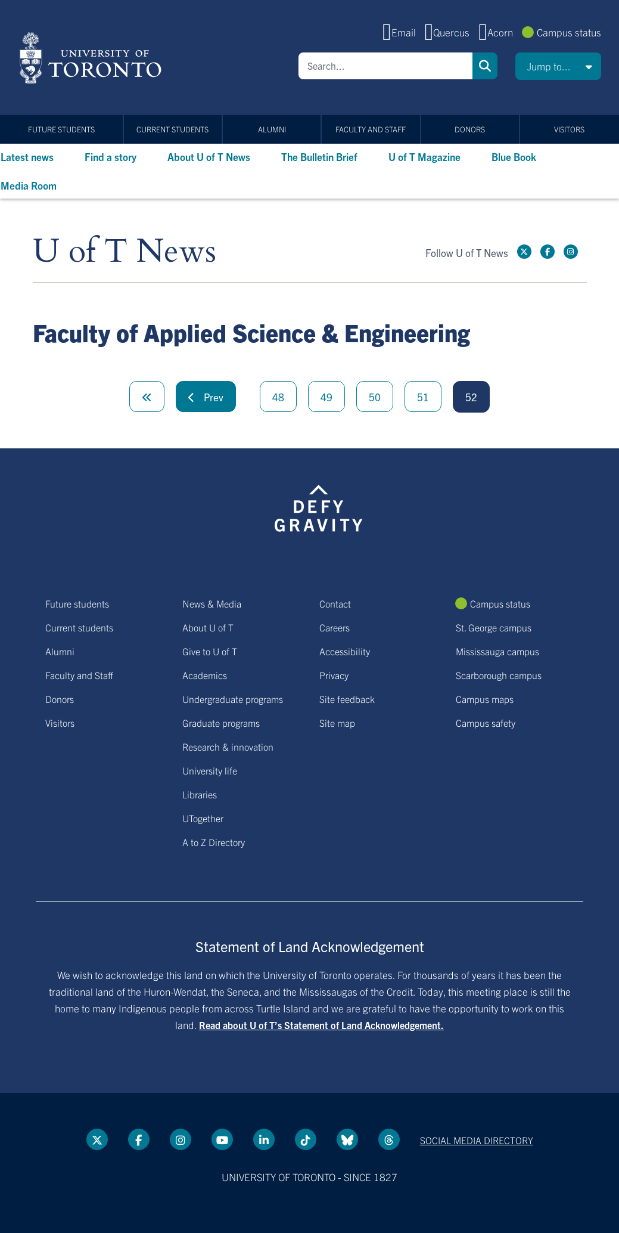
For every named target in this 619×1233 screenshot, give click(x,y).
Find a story (110, 156)
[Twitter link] (524, 251)
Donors (470, 129)
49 (326, 397)
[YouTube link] (222, 1139)
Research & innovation (227, 746)
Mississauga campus (497, 651)
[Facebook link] (547, 251)
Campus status (569, 32)
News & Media (211, 603)
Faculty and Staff (370, 129)
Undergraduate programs (232, 699)
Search (484, 65)
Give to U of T (209, 651)
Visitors (569, 129)
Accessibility (344, 651)
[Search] (385, 65)
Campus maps (485, 699)
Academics (204, 675)
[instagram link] (571, 251)
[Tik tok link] (305, 1139)
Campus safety (485, 723)
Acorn (500, 32)
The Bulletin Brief (319, 156)
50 (375, 397)
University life (209, 770)
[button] (558, 66)
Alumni (272, 129)
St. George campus (493, 627)
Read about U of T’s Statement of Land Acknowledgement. (321, 1025)
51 (423, 397)
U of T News (124, 252)
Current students (172, 129)
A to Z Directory (213, 842)
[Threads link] (389, 1139)
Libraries (199, 794)
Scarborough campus (499, 675)
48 (278, 397)
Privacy (334, 675)
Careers (334, 627)
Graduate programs (221, 723)
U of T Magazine (424, 156)
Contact (335, 603)
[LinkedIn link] (264, 1139)
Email (403, 32)
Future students (61, 129)
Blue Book (514, 156)
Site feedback (347, 699)
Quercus (451, 32)
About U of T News (208, 156)
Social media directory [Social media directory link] (476, 1140)
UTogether (202, 818)
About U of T (208, 627)
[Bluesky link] (347, 1139)
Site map (337, 723)
